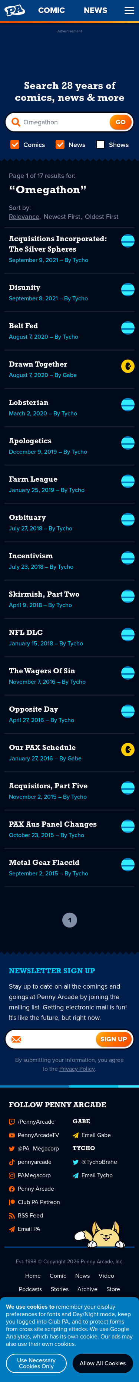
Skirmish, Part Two (44, 595)
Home (33, 1275)
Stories (60, 1289)
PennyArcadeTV (34, 1135)
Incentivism (31, 556)
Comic (58, 1275)
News (71, 145)
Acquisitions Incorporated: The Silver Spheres (58, 244)
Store (113, 1289)
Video (106, 1275)
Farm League (33, 479)
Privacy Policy (77, 1069)
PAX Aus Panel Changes (53, 825)
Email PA (24, 1229)
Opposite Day (33, 710)
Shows (112, 145)
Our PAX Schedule (42, 748)
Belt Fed (23, 326)
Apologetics (30, 441)
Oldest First (102, 216)
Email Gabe (92, 1135)
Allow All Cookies (103, 1363)
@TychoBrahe (95, 1162)
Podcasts (30, 1289)
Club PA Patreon (34, 1202)
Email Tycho (93, 1175)
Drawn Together (38, 364)
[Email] (51, 1039)
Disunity (24, 288)
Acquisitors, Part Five (48, 786)
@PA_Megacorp (34, 1148)
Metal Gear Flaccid (44, 863)
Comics (27, 145)
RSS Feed (26, 1215)
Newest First (62, 216)
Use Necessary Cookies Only (36, 1363)
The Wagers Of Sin (42, 671)
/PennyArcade (31, 1121)
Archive (87, 1289)
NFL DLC (26, 633)
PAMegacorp (30, 1175)
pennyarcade (30, 1162)
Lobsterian (29, 403)
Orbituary (27, 518)
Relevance (24, 216)
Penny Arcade (31, 1188)
